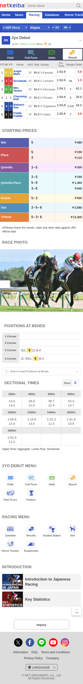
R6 (65, 27)
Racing (34, 15)
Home (6, 15)
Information (20, 652)
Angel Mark (17, 72)
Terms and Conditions (55, 652)
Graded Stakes (52, 530)
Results (31, 530)
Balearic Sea (18, 106)
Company (52, 658)
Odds (51, 54)
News (19, 15)
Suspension (31, 545)
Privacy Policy (33, 658)
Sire (72, 530)
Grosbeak (19, 80)
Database (52, 15)
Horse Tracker (10, 545)
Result (72, 54)
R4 (57, 27)
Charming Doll (20, 98)
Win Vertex (17, 89)
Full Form (31, 54)
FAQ (35, 652)
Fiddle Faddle (18, 114)
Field (10, 54)
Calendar (10, 530)
